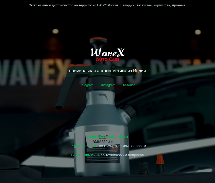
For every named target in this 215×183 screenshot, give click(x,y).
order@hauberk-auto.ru (107, 137)
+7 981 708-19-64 (84, 155)
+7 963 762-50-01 (83, 146)
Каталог (129, 85)
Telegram (86, 85)
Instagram (108, 85)
